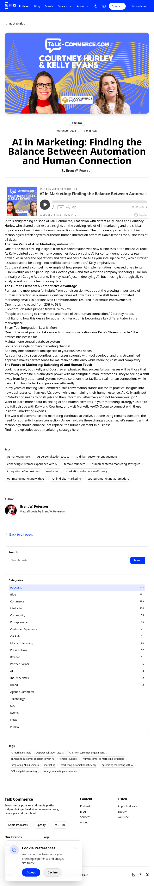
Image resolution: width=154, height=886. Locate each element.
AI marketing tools (19, 456)
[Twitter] (147, 875)
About (83, 6)
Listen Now (139, 6)
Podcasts (77, 122)
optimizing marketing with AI (25, 478)
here (75, 429)
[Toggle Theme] (95, 6)
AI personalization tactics (53, 456)
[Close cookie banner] (74, 848)
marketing (52, 471)
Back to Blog (15, 23)
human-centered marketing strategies (116, 464)
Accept (31, 872)
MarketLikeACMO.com (93, 406)
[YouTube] (104, 6)
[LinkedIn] (133, 875)
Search (137, 560)
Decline (52, 872)
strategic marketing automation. (108, 478)
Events (49, 6)
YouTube (59, 825)
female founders (74, 464)
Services (65, 6)
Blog (37, 6)
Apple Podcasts (18, 825)
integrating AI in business (23, 471)
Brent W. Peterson (79, 170)
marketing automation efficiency (87, 471)
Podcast (24, 6)
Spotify (41, 825)
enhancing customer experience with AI (32, 464)
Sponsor (117, 6)
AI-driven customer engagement (96, 456)
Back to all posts (19, 534)
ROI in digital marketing (66, 478)
